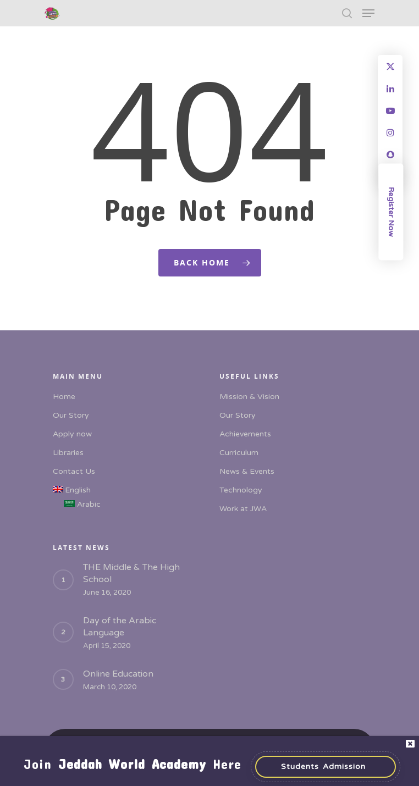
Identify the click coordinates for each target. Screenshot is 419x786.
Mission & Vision (249, 396)
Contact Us (74, 471)
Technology (240, 490)
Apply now (72, 434)
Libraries (68, 452)
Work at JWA (243, 508)
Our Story (71, 415)
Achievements (245, 434)
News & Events (246, 471)
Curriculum (238, 452)
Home (64, 396)
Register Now (391, 212)
